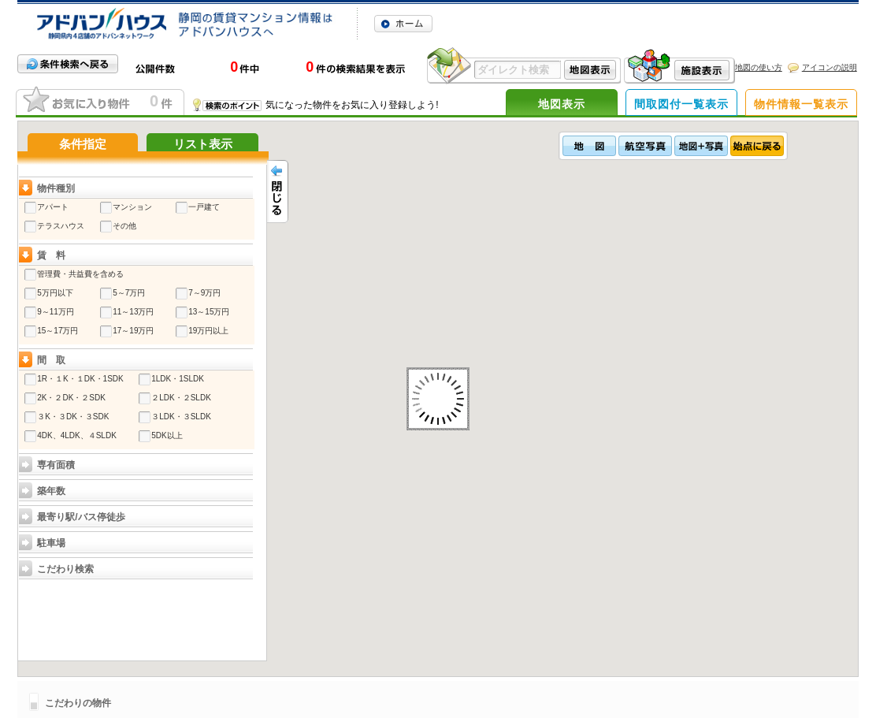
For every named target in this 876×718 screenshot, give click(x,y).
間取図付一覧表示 (681, 104)
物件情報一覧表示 (801, 104)
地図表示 (561, 104)
